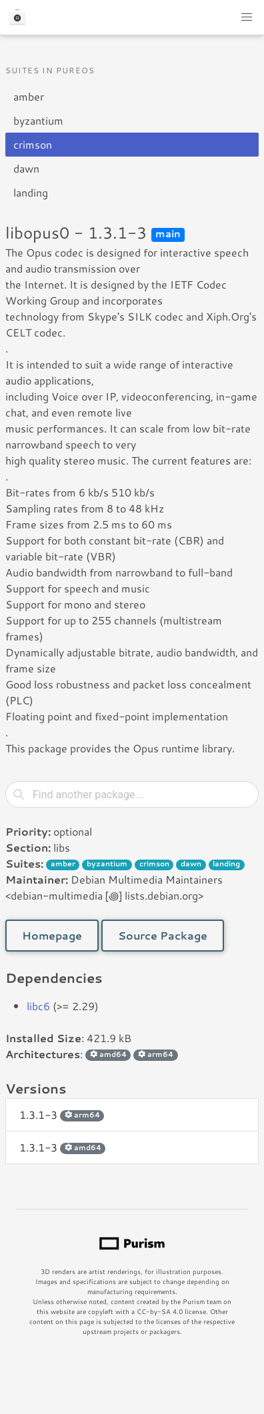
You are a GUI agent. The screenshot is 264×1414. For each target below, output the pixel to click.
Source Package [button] (162, 935)
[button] (246, 17)
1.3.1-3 (61, 1114)
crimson (32, 144)
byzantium (38, 120)
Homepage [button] (52, 935)
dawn (26, 168)
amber (28, 96)
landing (30, 192)
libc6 (38, 1006)
